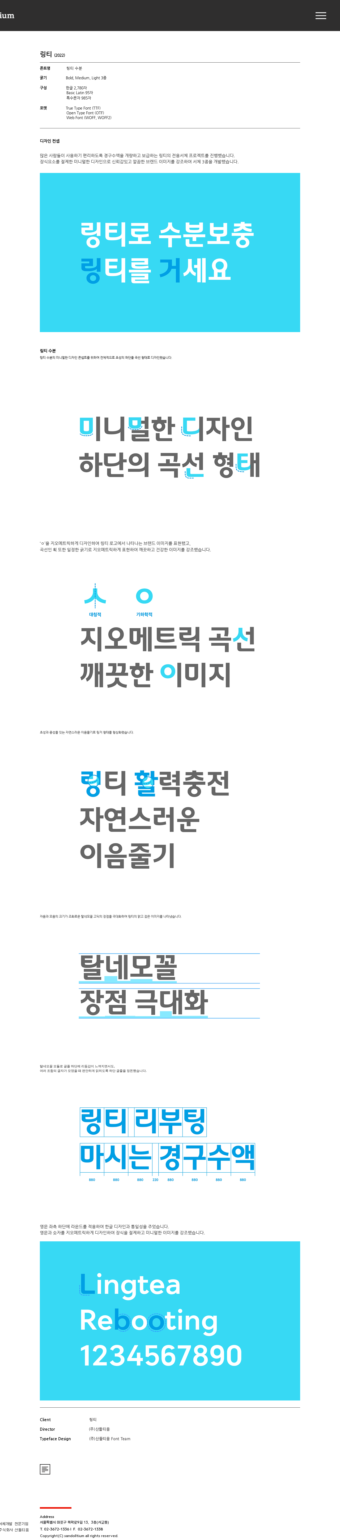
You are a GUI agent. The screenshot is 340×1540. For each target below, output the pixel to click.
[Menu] (321, 15)
